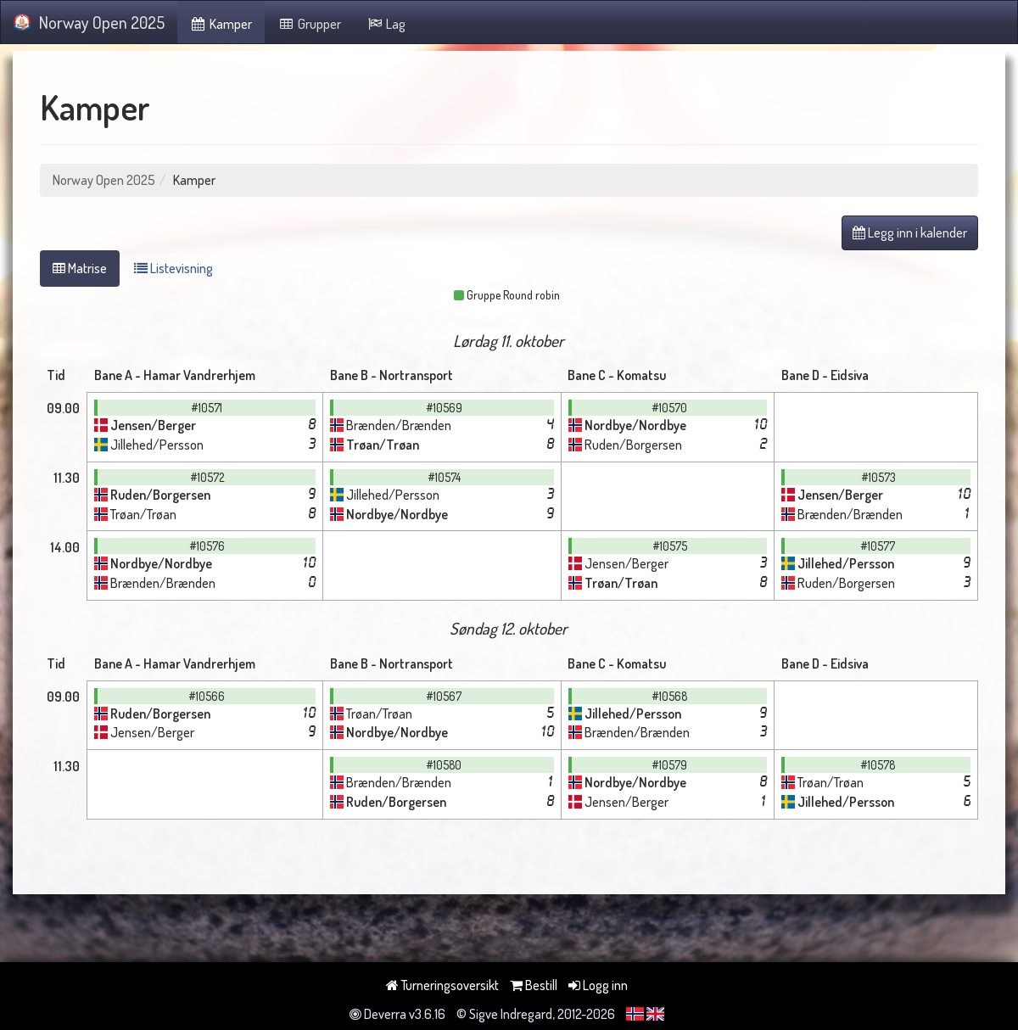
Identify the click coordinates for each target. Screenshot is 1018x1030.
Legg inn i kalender (910, 232)
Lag (386, 23)
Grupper (309, 23)
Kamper (221, 23)
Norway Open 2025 (89, 22)
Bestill (533, 985)
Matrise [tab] (80, 268)
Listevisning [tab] (173, 268)
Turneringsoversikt (442, 985)
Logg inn (598, 985)
